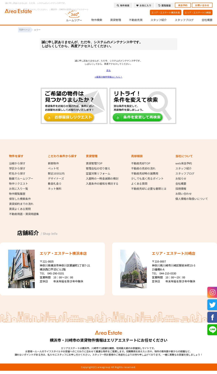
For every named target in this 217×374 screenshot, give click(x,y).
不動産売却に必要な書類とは (148, 188)
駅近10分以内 (56, 173)
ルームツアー (74, 15)
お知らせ (180, 178)
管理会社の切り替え (98, 168)
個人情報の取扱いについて (191, 198)
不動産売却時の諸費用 (144, 173)
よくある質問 (139, 183)
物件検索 (96, 20)
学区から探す (17, 168)
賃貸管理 (115, 20)
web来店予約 (183, 163)
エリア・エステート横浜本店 (166, 12)
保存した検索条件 (20, 198)
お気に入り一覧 (18, 188)
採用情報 (180, 188)
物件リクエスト (18, 183)
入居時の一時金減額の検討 (102, 178)
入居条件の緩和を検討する (102, 183)
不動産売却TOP (140, 163)
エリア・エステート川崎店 (198, 12)
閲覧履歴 (164, 5)
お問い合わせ (202, 5)
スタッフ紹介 (158, 20)
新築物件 (53, 163)
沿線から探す (17, 163)
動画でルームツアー (21, 178)
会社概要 (207, 20)
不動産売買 (135, 20)
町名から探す (17, 173)
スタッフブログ (184, 20)
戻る (108, 70)
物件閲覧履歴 (17, 193)
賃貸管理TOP (94, 163)
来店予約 (183, 5)
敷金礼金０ (54, 183)
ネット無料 (54, 188)
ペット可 (53, 168)
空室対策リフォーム (98, 173)
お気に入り (143, 5)
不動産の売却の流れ (143, 168)
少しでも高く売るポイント (147, 178)
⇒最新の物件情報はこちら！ (108, 77)
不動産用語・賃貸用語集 (24, 214)
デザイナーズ (56, 178)
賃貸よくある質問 (20, 208)
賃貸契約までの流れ (21, 203)
